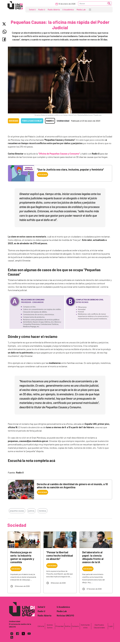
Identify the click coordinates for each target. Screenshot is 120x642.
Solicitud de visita (85, 626)
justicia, (31, 511)
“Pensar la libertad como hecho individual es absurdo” (59, 555)
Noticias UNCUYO (65, 615)
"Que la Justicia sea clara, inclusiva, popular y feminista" (70, 169)
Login (110, 626)
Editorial (41, 626)
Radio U (41, 9)
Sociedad (13, 121)
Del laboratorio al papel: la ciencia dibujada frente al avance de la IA (92, 557)
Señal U (32, 9)
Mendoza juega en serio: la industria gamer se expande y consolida (22, 557)
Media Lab (81, 9)
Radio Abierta (54, 9)
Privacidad (59, 626)
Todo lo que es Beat (32, 121)
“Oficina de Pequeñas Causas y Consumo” (59, 153)
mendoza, (43, 511)
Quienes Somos (50, 626)
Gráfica (67, 626)
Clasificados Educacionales (99, 626)
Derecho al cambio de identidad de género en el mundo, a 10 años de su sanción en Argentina (72, 485)
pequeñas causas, (17, 511)
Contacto (75, 626)
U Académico (68, 9)
